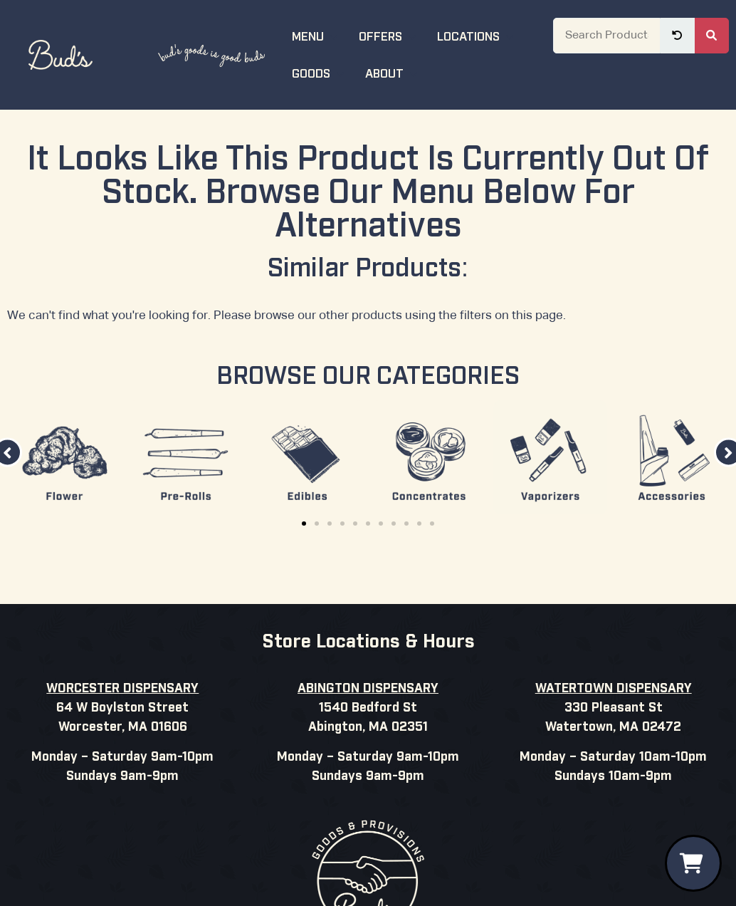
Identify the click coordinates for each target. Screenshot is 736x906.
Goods (320, 72)
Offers (389, 35)
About (393, 72)
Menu (317, 35)
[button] (304, 523)
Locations (477, 35)
